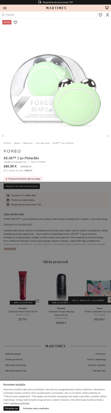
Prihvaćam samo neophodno (36, 408)
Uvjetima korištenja (19, 403)
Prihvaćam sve (11, 408)
